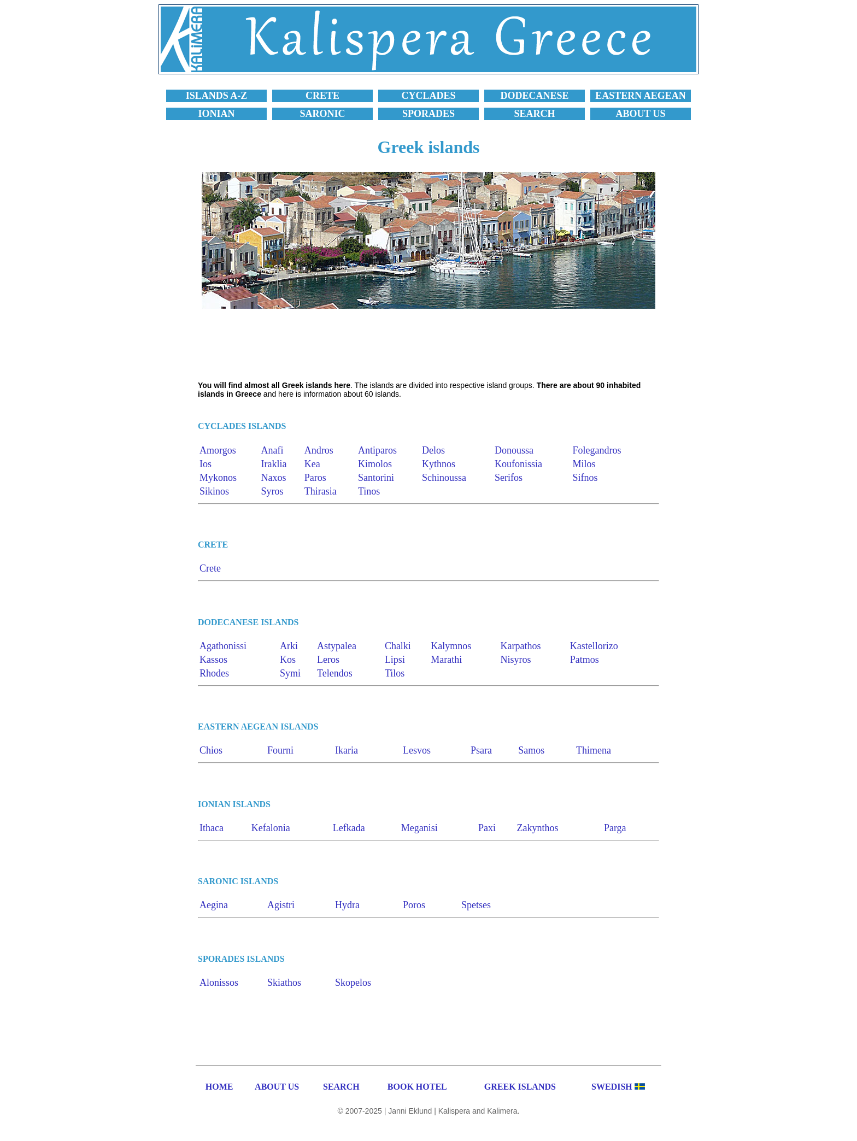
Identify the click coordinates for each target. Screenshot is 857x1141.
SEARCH (341, 1086)
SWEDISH (611, 1086)
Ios (205, 463)
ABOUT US (277, 1086)
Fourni (280, 750)
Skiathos (284, 982)
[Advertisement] (428, 344)
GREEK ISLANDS (520, 1086)
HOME (219, 1086)
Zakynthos (538, 827)
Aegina (213, 904)
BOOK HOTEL (417, 1086)
